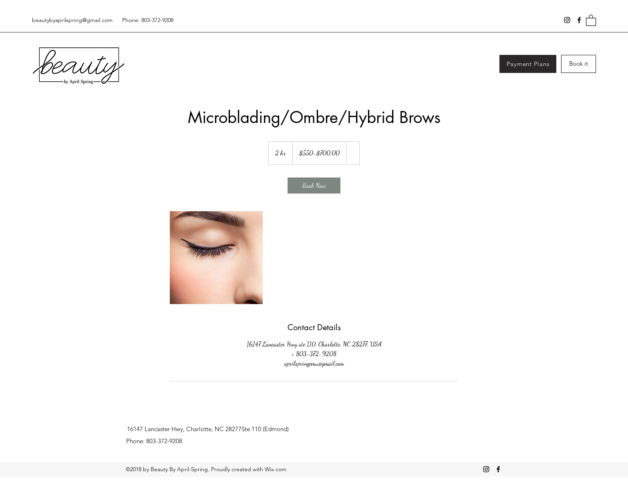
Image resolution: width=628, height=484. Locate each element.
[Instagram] (567, 20)
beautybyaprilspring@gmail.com (72, 20)
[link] (314, 185)
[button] (591, 20)
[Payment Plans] (527, 64)
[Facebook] (579, 20)
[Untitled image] (216, 257)
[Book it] (578, 64)
